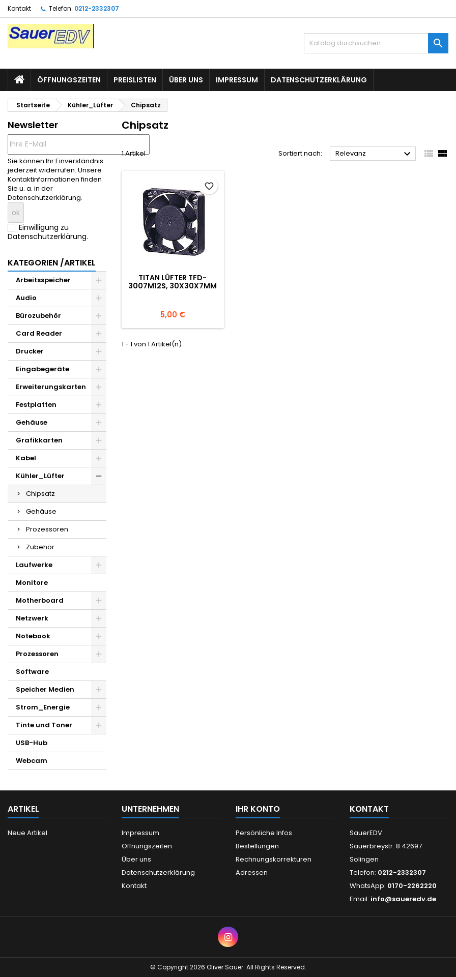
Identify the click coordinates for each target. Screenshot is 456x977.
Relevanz (374, 154)
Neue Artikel (27, 833)
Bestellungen (257, 846)
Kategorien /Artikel (52, 263)
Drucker (30, 351)
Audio (26, 298)
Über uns (186, 80)
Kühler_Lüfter (40, 476)
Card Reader (39, 333)
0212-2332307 (96, 8)
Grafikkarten (39, 440)
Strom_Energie (43, 707)
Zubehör (40, 547)
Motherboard (40, 600)
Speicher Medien (45, 689)
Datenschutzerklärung (319, 80)
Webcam (31, 760)
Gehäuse (31, 422)
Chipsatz (40, 493)
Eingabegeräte (42, 369)
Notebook (33, 636)
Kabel (26, 458)
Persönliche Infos (264, 833)
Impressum (237, 80)
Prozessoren (47, 529)
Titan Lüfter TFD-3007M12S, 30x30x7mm (172, 282)
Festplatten (36, 404)
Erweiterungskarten (51, 387)
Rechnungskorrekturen (273, 859)
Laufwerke (34, 565)
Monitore (32, 582)
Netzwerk (32, 618)
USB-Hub (31, 743)
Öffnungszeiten (69, 80)
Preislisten (134, 80)
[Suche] (376, 43)
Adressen (252, 872)
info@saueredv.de (403, 899)
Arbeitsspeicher (43, 280)
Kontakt (19, 8)
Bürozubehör (38, 315)
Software (32, 671)
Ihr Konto (258, 809)
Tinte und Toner (44, 725)
